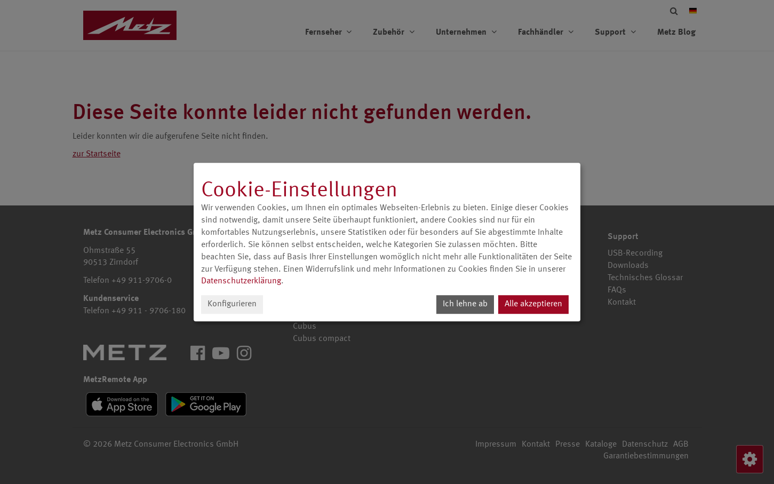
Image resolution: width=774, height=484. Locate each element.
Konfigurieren (232, 304)
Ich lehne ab (465, 304)
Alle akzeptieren (533, 304)
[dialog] (387, 242)
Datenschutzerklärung (241, 281)
